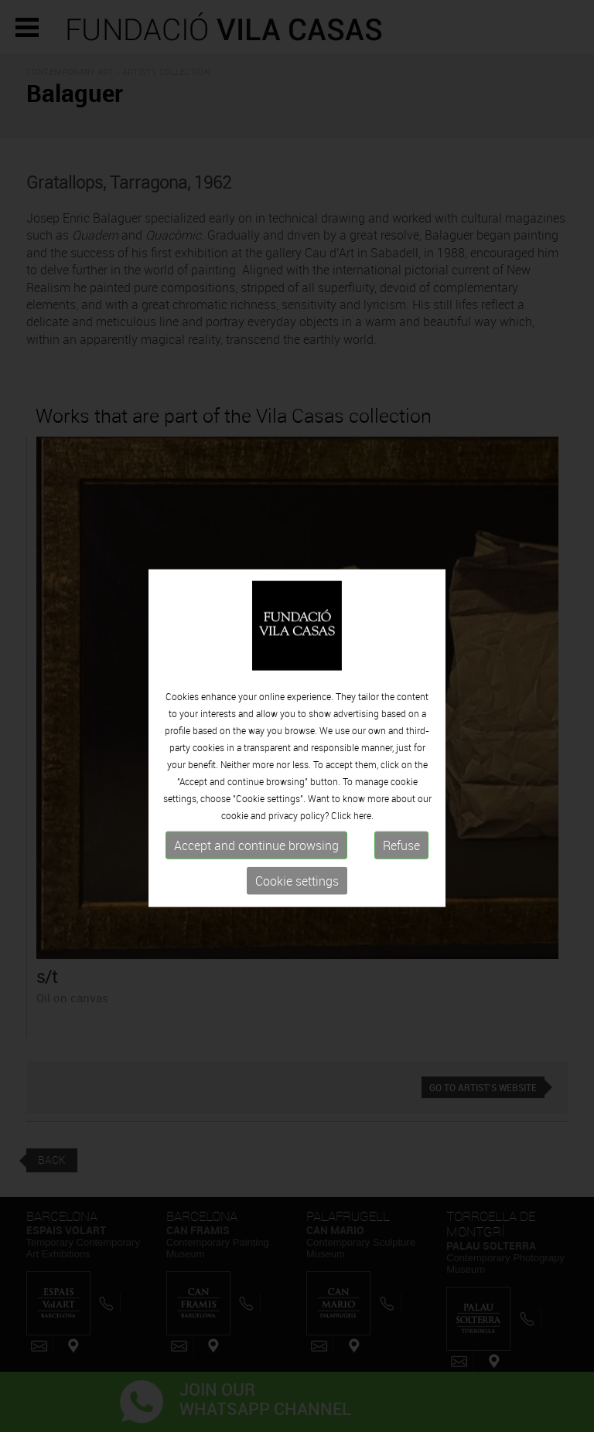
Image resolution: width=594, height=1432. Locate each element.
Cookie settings (297, 902)
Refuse (401, 867)
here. (363, 837)
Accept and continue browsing (256, 867)
